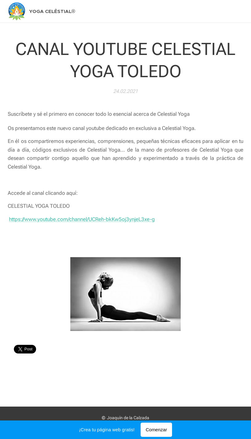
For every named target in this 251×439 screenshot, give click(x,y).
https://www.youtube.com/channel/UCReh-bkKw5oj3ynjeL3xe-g (82, 219)
